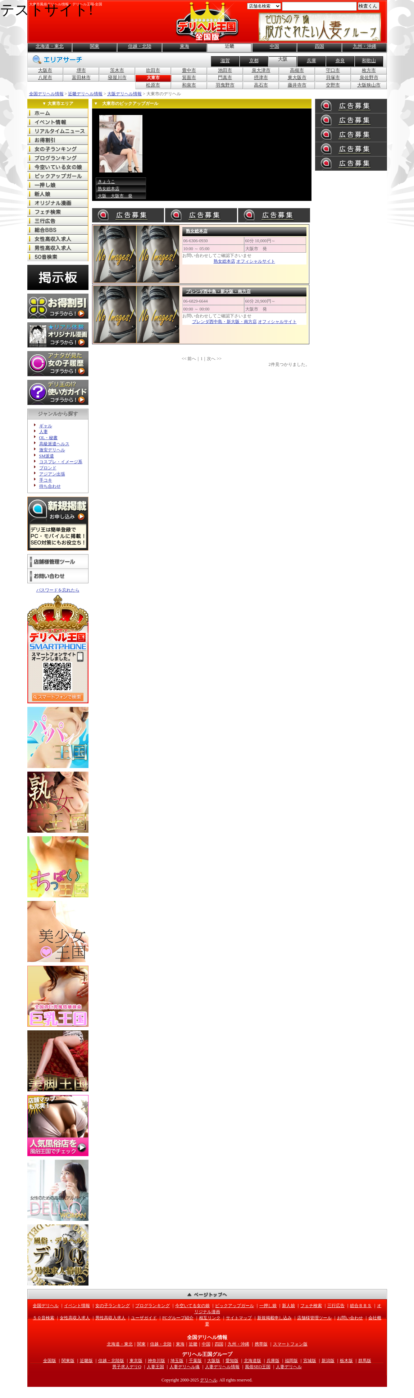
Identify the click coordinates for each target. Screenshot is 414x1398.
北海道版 (252, 1360)
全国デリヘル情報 (46, 93)
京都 (254, 60)
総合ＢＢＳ (361, 1305)
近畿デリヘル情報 (85, 93)
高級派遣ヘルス (54, 443)
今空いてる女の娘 (192, 1305)
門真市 (225, 77)
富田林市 (81, 77)
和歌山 (369, 60)
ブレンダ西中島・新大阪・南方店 (218, 291)
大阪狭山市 (369, 85)
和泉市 (189, 85)
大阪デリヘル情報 (124, 93)
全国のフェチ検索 (57, 211)
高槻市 (297, 70)
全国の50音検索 (57, 256)
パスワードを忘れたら (57, 590)
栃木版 (346, 1360)
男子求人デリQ (126, 1366)
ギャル (45, 425)
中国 (274, 46)
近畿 (193, 1344)
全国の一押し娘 (57, 184)
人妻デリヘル (289, 1366)
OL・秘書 (48, 437)
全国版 (49, 1360)
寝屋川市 (117, 77)
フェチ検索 (311, 1305)
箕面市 (189, 77)
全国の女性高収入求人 (57, 238)
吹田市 (153, 70)
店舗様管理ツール (57, 561)
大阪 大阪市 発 (115, 195)
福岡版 (291, 1360)
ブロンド (47, 467)
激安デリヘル (52, 449)
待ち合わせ (50, 486)
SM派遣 (46, 456)
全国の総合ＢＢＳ (57, 229)
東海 (184, 46)
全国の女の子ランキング (57, 148)
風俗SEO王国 (257, 1366)
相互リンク (209, 1317)
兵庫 (311, 60)
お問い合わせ (57, 576)
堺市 (81, 70)
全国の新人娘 (57, 193)
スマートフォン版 (290, 1344)
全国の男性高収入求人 (57, 247)
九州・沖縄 (364, 46)
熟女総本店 (108, 188)
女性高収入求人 (75, 1317)
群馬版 (364, 1360)
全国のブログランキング (57, 157)
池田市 (225, 70)
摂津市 (261, 77)
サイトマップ (239, 1317)
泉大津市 (261, 70)
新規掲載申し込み (274, 1317)
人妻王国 (155, 1366)
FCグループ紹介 (178, 1317)
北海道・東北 (50, 46)
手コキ (45, 480)
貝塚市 (333, 77)
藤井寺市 (297, 85)
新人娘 (288, 1305)
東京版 (135, 1360)
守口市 (333, 70)
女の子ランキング (112, 1305)
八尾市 (45, 77)
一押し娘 (268, 1305)
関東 (94, 46)
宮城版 (309, 1360)
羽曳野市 (225, 85)
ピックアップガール (234, 1305)
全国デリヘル (57, 113)
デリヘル (208, 1380)
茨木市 (117, 70)
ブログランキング (152, 1305)
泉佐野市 (369, 77)
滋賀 (225, 60)
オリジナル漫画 (57, 202)
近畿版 (86, 1360)
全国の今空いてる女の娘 (57, 166)
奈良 (340, 60)
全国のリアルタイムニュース (57, 131)
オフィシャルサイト (255, 261)
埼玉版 (176, 1360)
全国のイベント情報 (57, 122)
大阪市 (45, 70)
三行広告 (336, 1305)
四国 (319, 46)
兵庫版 (273, 1360)
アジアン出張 (52, 474)
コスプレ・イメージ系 (60, 461)
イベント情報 (77, 1305)
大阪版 (213, 1360)
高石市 (261, 85)
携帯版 (261, 1344)
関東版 (68, 1360)
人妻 (43, 431)
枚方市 (369, 70)
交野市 (333, 85)
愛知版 (232, 1360)
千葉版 (195, 1360)
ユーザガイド (144, 1317)
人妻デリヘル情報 (222, 1366)
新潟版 (328, 1360)
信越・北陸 (139, 46)
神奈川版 (156, 1360)
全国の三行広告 (57, 220)
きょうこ (106, 181)
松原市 (153, 85)
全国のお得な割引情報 (57, 139)
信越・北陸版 (111, 1360)
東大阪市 (297, 77)
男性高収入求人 (110, 1317)
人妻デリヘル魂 (184, 1366)
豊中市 (189, 70)
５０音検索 (43, 1317)
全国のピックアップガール (57, 175)
